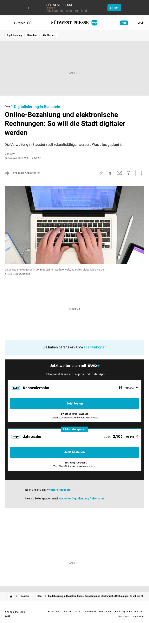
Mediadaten (105, 611)
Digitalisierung (14, 35)
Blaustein (32, 35)
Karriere (68, 611)
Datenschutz (89, 611)
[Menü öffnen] (6, 23)
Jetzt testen (74, 403)
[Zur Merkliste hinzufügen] (141, 173)
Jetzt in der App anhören (25, 172)
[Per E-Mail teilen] (119, 173)
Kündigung (123, 616)
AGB (77, 611)
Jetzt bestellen (74, 452)
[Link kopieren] (101, 173)
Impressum (138, 616)
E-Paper (23, 23)
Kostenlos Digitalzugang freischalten (82, 498)
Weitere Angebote (59, 489)
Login (141, 22)
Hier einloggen (95, 347)
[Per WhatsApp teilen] (128, 173)
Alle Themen (48, 35)
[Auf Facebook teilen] (110, 173)
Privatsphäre (54, 611)
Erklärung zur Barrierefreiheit (129, 611)
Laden (114, 8)
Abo (124, 22)
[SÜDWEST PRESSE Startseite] (74, 23)
